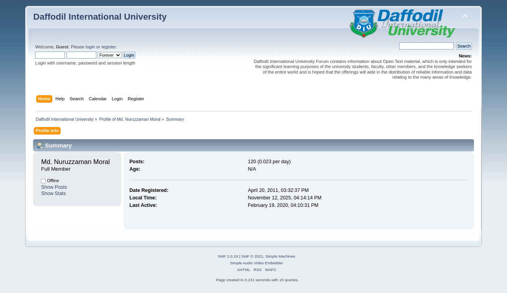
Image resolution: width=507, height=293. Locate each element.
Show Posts (54, 187)
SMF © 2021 (252, 256)
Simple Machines (280, 256)
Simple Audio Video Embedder (256, 263)
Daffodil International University (99, 17)
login (90, 46)
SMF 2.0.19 (228, 256)
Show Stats (53, 193)
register (108, 46)
